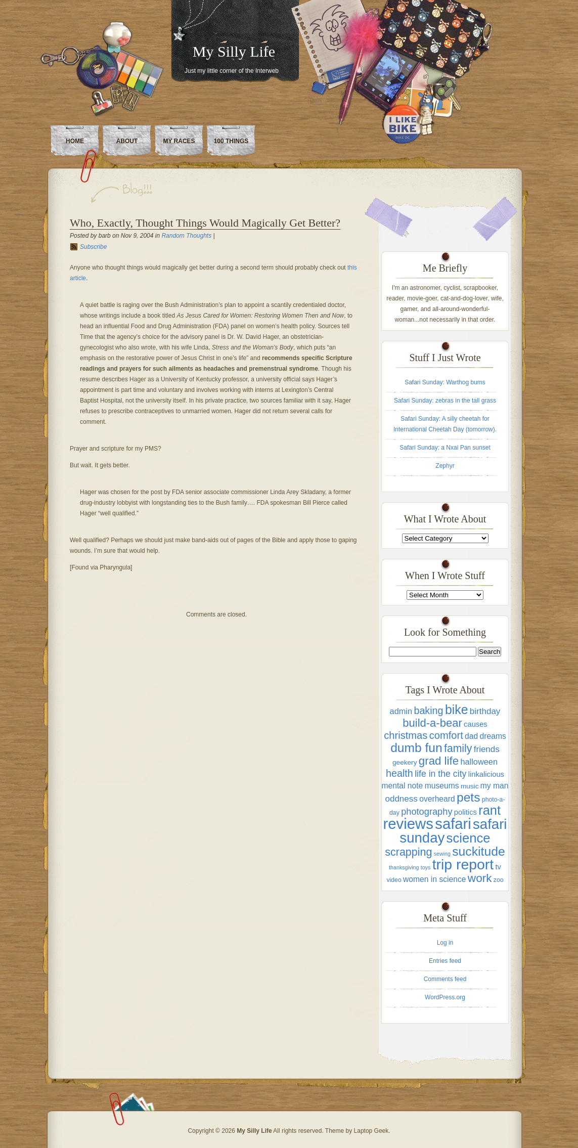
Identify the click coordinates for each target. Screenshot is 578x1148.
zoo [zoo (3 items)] (499, 880)
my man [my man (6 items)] (494, 785)
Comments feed (445, 979)
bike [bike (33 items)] (456, 709)
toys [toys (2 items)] (426, 867)
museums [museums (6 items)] (442, 785)
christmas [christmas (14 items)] (405, 735)
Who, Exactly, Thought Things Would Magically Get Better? (205, 222)
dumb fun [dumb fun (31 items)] (416, 748)
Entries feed (445, 960)
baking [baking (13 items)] (428, 710)
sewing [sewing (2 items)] (442, 854)
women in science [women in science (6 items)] (434, 879)
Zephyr (444, 465)
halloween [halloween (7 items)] (479, 761)
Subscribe (93, 246)
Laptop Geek (371, 1130)
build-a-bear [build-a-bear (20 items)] (432, 723)
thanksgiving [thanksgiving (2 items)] (404, 867)
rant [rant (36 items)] (489, 810)
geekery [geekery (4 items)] (404, 762)
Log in (445, 942)
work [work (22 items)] (480, 878)
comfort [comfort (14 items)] (446, 735)
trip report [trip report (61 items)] (463, 864)
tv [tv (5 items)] (498, 867)
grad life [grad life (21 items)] (439, 761)
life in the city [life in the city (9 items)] (440, 774)
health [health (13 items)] (399, 773)
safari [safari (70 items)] (453, 824)
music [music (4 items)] (470, 786)
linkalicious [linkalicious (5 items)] (486, 774)
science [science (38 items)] (469, 838)
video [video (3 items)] (393, 880)
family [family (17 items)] (458, 748)
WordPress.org (445, 997)
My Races (179, 141)
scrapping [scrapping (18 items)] (408, 852)
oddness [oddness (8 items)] (401, 799)
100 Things (231, 141)
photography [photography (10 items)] (426, 811)
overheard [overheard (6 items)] (437, 798)
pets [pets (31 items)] (468, 797)
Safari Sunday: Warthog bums (445, 382)
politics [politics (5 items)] (465, 812)
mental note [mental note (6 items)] (402, 785)
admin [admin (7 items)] (401, 711)
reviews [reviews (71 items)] (408, 823)
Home (75, 141)
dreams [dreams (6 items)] (493, 736)
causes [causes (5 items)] (475, 724)
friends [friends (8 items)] (487, 749)
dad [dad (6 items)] (471, 736)
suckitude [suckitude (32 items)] (478, 851)
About (127, 141)
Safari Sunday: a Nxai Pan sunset (444, 447)
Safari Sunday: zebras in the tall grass (445, 400)
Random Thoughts (186, 235)
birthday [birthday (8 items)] (485, 711)
